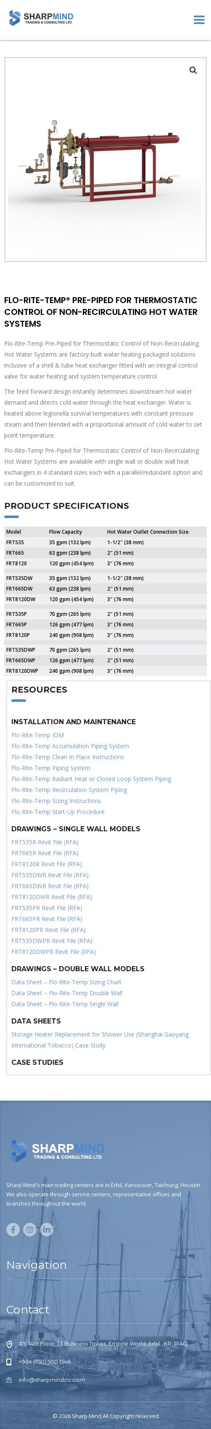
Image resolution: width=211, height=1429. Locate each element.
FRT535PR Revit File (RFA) (46, 908)
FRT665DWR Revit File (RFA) (50, 886)
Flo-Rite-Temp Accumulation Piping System (70, 746)
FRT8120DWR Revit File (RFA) (51, 897)
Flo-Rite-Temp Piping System (50, 768)
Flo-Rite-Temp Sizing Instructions (56, 801)
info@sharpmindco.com (52, 1379)
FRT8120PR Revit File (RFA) (48, 930)
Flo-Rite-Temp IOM (37, 735)
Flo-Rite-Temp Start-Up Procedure (58, 812)
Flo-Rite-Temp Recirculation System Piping (69, 790)
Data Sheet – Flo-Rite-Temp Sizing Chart (66, 982)
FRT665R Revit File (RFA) (45, 853)
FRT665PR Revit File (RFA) (46, 919)
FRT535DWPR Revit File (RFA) (51, 941)
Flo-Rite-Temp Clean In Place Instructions (67, 757)
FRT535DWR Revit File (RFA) (50, 875)
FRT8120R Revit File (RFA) (46, 864)
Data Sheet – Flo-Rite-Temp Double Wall (66, 993)
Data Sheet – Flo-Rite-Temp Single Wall (65, 1004)
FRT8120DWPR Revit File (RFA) (53, 952)
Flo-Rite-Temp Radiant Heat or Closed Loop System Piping (91, 779)
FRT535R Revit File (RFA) (45, 842)
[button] (193, 70)
